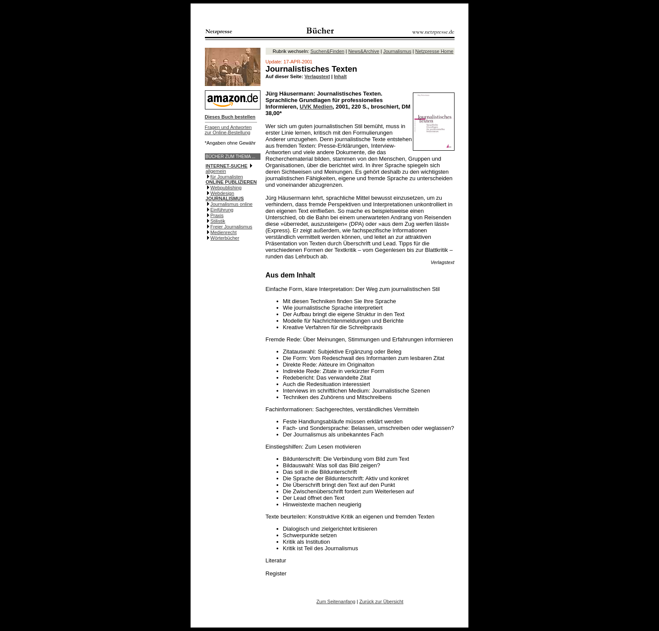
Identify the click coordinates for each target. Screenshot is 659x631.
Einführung (222, 209)
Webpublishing (226, 187)
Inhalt (340, 76)
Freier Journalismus (232, 226)
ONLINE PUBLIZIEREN (231, 182)
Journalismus (397, 51)
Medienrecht (224, 232)
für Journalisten (227, 176)
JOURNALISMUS (225, 198)
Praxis (217, 215)
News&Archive (363, 51)
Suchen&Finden (327, 51)
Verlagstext (317, 76)
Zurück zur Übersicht (381, 601)
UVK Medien (316, 106)
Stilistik (218, 221)
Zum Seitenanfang (336, 601)
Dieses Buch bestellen (230, 116)
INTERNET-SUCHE (227, 165)
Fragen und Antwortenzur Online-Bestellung (228, 130)
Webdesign (222, 193)
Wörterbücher (225, 238)
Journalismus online (232, 204)
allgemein (216, 171)
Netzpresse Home (434, 51)
